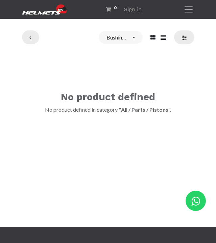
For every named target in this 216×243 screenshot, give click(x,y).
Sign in (133, 9)
